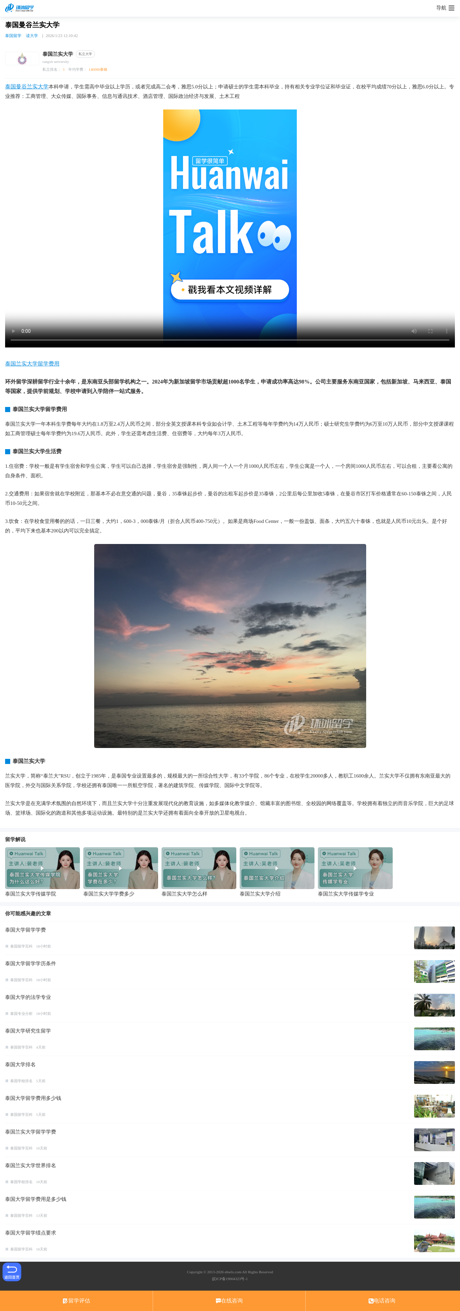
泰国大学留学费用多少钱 (33, 1098)
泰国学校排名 (21, 1081)
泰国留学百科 (21, 946)
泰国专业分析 (21, 1013)
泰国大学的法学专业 (28, 997)
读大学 (32, 35)
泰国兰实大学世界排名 (30, 1165)
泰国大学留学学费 (25, 930)
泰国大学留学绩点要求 (30, 1233)
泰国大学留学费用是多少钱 (35, 1199)
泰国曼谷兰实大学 (27, 86)
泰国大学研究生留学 (28, 1031)
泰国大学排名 (20, 1064)
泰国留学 (13, 35)
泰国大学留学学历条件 (30, 963)
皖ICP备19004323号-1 (230, 1279)
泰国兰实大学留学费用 (32, 364)
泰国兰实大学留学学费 (30, 1132)
